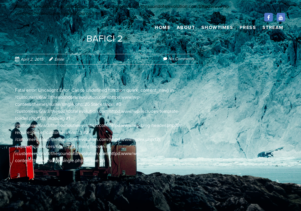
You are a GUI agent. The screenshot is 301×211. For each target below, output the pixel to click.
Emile (59, 59)
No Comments (181, 58)
